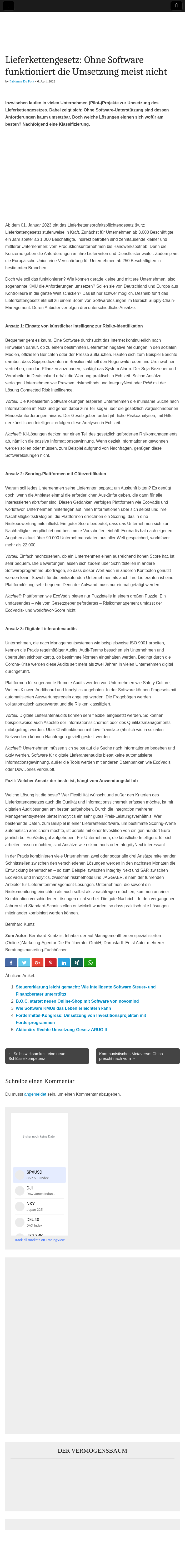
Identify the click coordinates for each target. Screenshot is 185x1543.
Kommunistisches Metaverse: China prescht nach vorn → (131, 1056)
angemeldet (35, 1094)
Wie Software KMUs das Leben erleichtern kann (63, 1008)
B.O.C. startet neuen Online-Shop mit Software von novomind (77, 1001)
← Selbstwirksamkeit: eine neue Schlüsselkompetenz (36, 1056)
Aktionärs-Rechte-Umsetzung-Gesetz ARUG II (61, 1029)
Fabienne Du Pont (21, 81)
